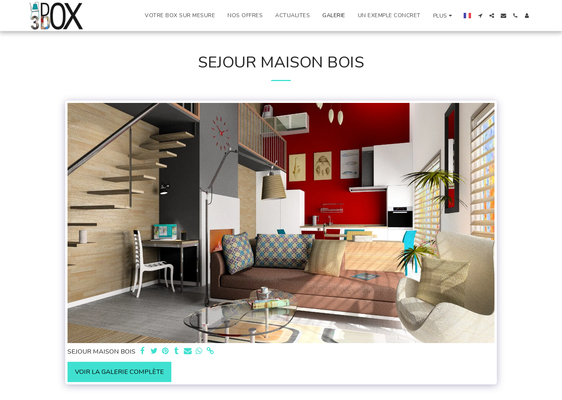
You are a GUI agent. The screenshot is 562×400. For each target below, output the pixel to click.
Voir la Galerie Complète (119, 371)
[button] (480, 15)
